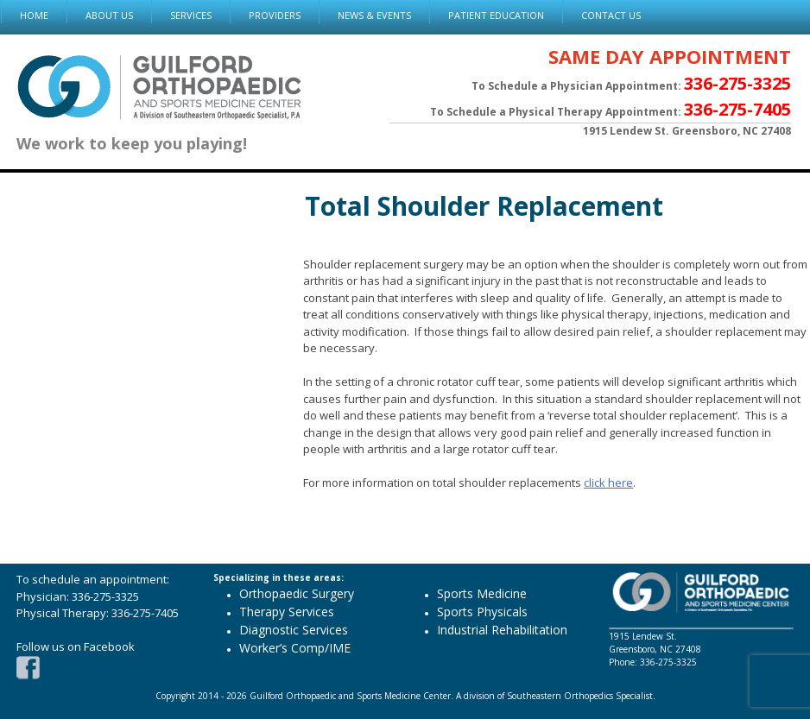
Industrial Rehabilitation (502, 629)
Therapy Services (286, 611)
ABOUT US (109, 15)
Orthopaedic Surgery (296, 593)
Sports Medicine (482, 593)
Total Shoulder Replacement (484, 206)
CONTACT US (611, 15)
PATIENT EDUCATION (496, 15)
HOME (34, 15)
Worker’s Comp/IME (295, 648)
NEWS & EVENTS (374, 15)
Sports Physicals (482, 611)
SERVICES (191, 15)
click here (608, 482)
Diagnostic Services (293, 629)
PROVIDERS (275, 15)
